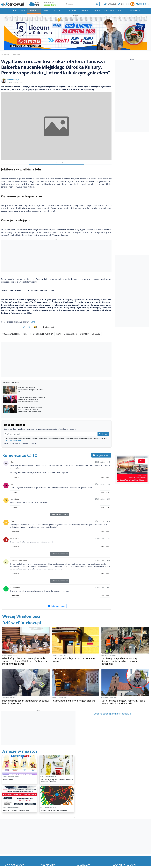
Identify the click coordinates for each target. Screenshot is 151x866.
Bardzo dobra (50, 5)
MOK (24, 328)
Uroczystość (70, 328)
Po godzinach (70, 11)
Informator (134, 11)
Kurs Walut (110, 4)
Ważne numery (49, 864)
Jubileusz (96, 328)
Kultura (56, 11)
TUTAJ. (32, 322)
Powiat (83, 11)
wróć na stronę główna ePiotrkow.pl (112, 707)
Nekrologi (123, 4)
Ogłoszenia (109, 11)
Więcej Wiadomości (21, 610)
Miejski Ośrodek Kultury (41, 328)
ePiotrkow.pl (5, 55)
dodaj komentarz (101, 449)
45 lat (58, 328)
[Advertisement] (56, 256)
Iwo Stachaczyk (13, 80)
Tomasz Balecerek (11, 328)
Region (95, 11)
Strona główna (18, 11)
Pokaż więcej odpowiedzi (59, 508)
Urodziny (84, 328)
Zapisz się (103, 428)
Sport (46, 11)
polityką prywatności (14, 434)
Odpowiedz (15, 471)
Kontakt (121, 11)
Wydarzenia (34, 11)
